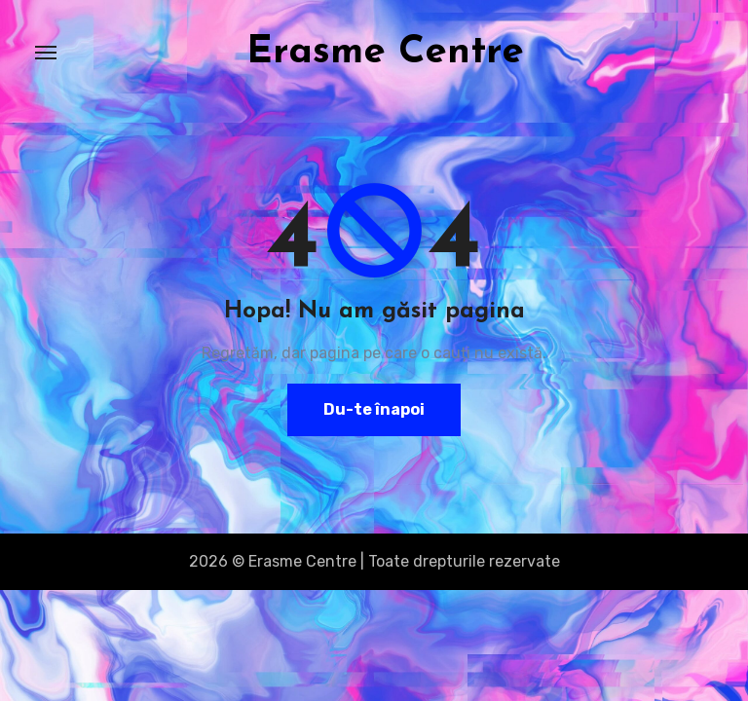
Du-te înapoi (374, 409)
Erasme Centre (385, 52)
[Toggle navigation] (45, 52)
